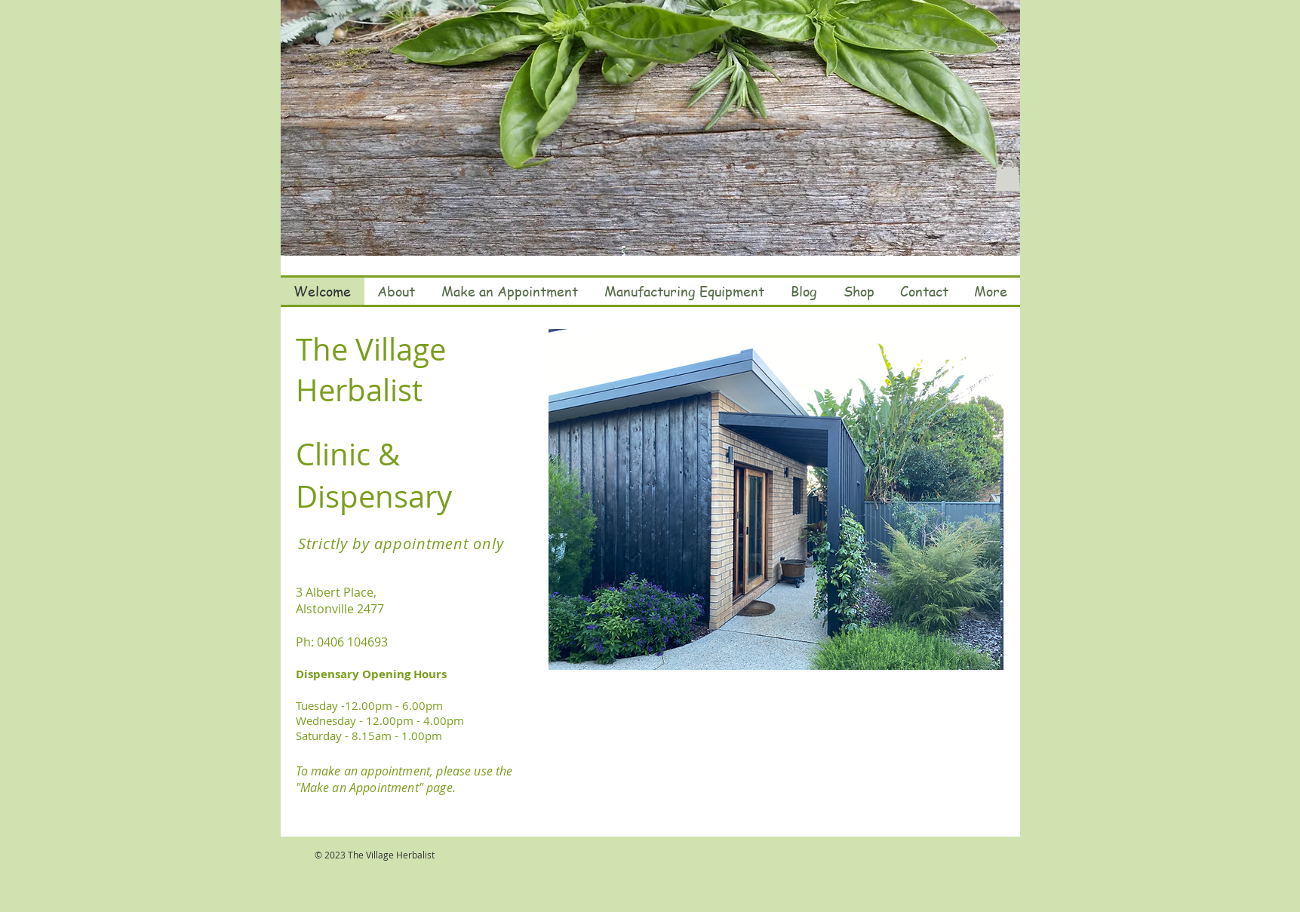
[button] (1007, 176)
